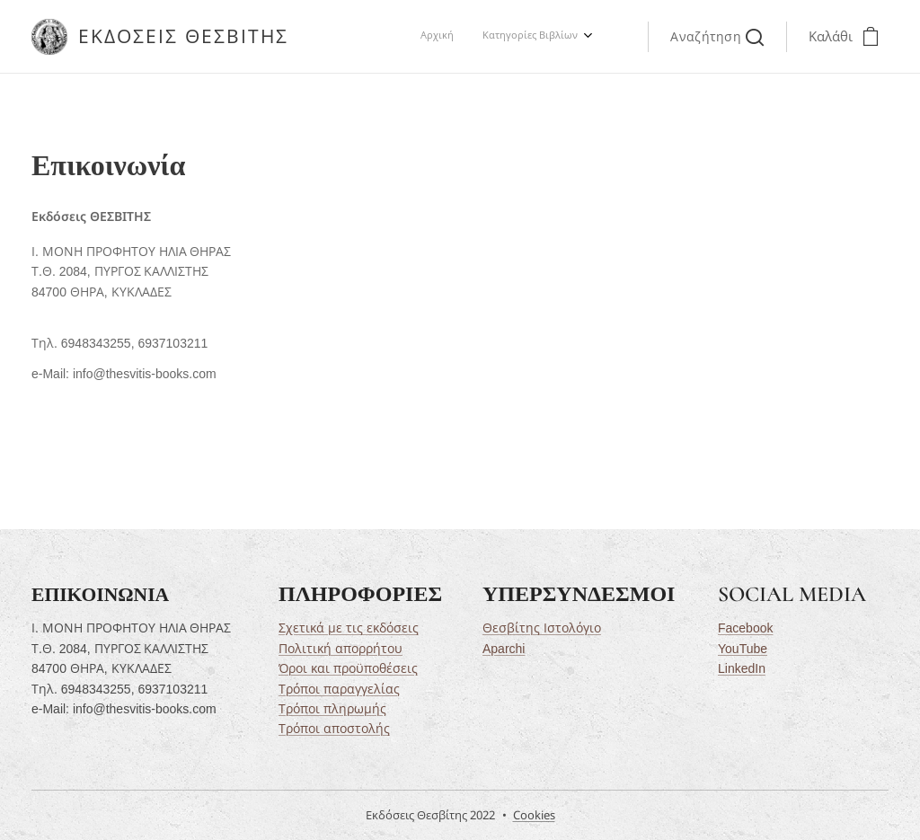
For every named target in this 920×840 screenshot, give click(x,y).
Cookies (534, 815)
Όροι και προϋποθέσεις (348, 668)
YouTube (742, 648)
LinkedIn (741, 668)
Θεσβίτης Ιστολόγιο (541, 628)
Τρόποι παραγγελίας (339, 688)
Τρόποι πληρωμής (332, 709)
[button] (717, 36)
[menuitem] (553, 36)
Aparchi (503, 648)
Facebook (745, 628)
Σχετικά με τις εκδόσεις (349, 628)
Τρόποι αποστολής (334, 728)
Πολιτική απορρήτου (340, 648)
